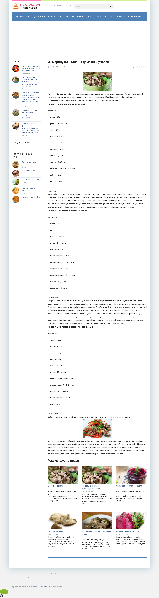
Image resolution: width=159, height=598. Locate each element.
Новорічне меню (135, 16)
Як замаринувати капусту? (128, 531)
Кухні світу (38, 16)
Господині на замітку (87, 491)
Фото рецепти (54, 16)
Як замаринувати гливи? (58, 531)
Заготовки (50, 489)
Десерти (108, 16)
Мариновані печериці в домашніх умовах (97, 532)
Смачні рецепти (84, 16)
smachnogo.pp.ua (47, 587)
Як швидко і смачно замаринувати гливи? (91, 487)
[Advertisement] (79, 38)
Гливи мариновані (55, 486)
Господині (120, 16)
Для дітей (69, 16)
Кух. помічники (22, 16)
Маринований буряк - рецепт (129, 486)
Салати (98, 16)
